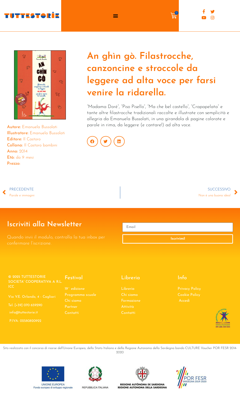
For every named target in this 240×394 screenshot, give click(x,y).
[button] (115, 15)
